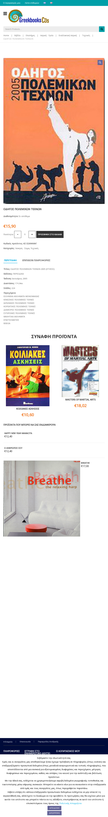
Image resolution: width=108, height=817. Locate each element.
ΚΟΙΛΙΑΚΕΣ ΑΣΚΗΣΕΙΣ (27, 408)
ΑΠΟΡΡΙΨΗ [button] (54, 813)
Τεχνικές (86, 35)
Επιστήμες (30, 35)
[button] (100, 62)
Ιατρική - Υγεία (46, 35)
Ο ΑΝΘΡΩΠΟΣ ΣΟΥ (13, 448)
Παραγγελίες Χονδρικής (48, 741)
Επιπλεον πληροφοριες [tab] (36, 260)
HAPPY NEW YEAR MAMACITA (18, 433)
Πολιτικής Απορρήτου (70, 803)
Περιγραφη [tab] (10, 260)
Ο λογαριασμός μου (12, 3)
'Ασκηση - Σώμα (22, 248)
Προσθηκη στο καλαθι (50, 234)
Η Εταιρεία (7, 741)
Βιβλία (17, 35)
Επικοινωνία (25, 741)
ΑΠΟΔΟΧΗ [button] (54, 808)
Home (6, 35)
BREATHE (85, 463)
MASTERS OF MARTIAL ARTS (80, 399)
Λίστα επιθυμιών (32, 3)
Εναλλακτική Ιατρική (68, 35)
